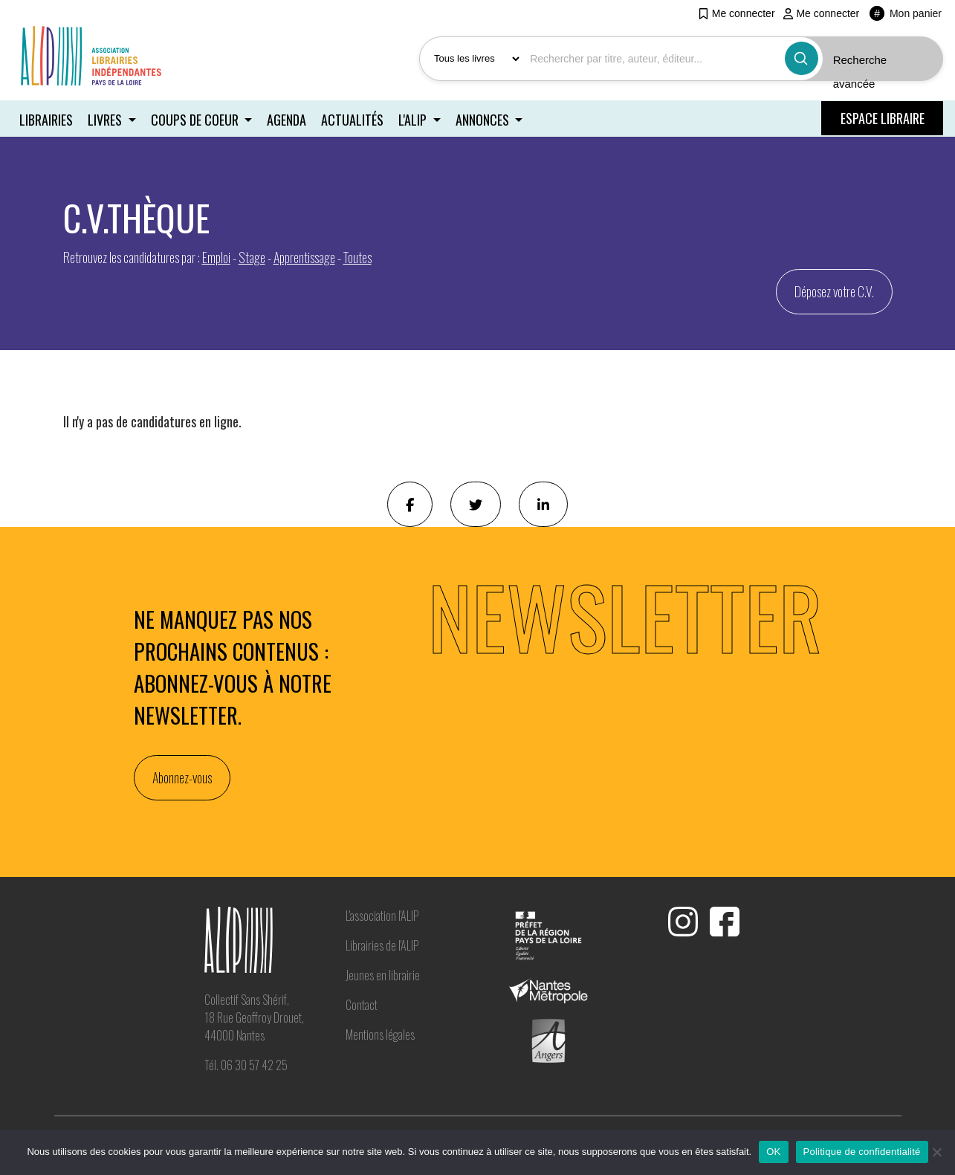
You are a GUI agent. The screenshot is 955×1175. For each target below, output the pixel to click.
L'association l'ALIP (382, 914)
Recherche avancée (860, 72)
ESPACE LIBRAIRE (883, 118)
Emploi (216, 255)
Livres (107, 119)
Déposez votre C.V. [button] (834, 290)
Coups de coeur (197, 119)
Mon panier (906, 13)
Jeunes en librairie (383, 974)
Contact (362, 1003)
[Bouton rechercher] (801, 58)
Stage (252, 255)
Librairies (46, 119)
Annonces (486, 119)
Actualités (354, 119)
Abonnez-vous (182, 776)
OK (773, 1151)
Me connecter (736, 13)
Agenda (287, 119)
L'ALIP (416, 119)
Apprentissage (304, 255)
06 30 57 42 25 (254, 1064)
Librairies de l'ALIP (382, 944)
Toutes (357, 255)
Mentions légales (380, 1033)
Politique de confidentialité (862, 1151)
